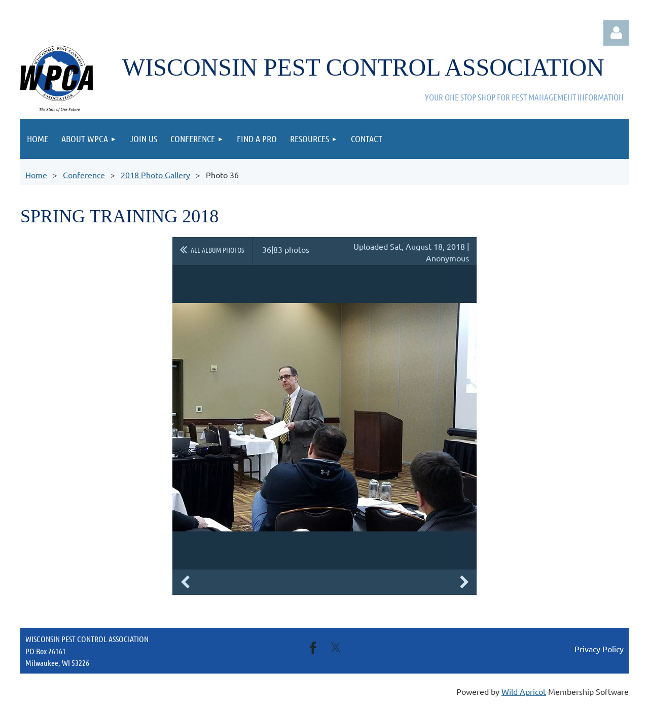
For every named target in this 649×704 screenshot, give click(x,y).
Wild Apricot (523, 691)
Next (464, 582)
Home (36, 175)
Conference (84, 175)
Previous (185, 582)
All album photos (217, 249)
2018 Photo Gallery (155, 175)
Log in (616, 33)
